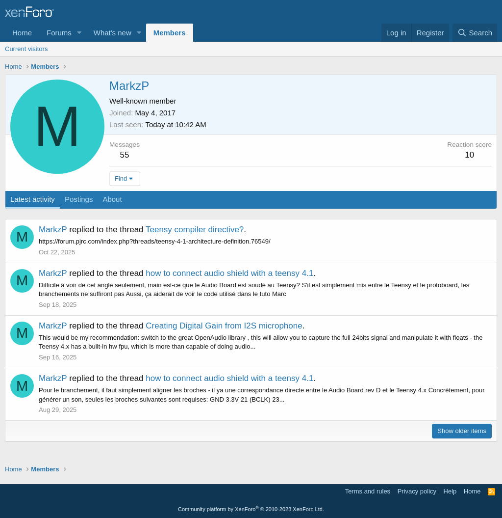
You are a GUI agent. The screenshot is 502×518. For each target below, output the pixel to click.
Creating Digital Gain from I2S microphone (224, 325)
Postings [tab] (79, 199)
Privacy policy (417, 491)
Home (22, 32)
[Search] (474, 33)
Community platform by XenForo (251, 509)
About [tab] (112, 199)
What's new (112, 32)
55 (124, 155)
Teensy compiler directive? (195, 229)
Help (450, 491)
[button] (79, 33)
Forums (59, 32)
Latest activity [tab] (32, 199)
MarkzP (53, 229)
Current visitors (26, 49)
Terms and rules (367, 491)
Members (169, 32)
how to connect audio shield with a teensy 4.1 (229, 273)
